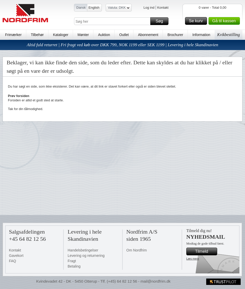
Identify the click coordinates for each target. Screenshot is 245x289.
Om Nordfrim (136, 250)
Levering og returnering (86, 256)
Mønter (83, 35)
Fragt (72, 261)
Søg (161, 21)
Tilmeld (205, 251)
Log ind (148, 7)
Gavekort (16, 256)
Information (201, 35)
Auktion (104, 35)
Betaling (74, 266)
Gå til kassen (225, 21)
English (94, 7)
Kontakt (162, 7)
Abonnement (148, 35)
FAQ (12, 261)
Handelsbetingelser (83, 250)
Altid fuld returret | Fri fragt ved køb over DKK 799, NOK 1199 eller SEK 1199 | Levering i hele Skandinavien (122, 44)
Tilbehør (37, 35)
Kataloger (60, 35)
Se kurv (197, 21)
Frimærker (13, 35)
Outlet (124, 35)
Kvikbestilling (228, 34)
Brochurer (175, 35)
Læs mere (192, 258)
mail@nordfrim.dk (155, 281)
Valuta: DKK (119, 8)
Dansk (81, 7)
